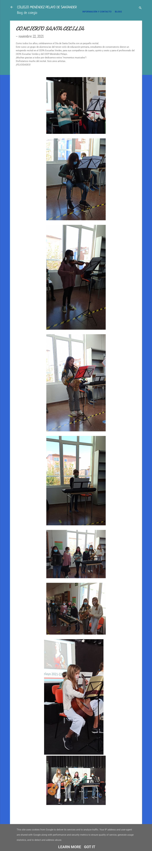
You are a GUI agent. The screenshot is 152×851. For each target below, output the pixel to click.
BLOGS (118, 11)
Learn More (69, 847)
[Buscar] (140, 8)
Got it (89, 847)
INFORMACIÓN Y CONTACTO (96, 11)
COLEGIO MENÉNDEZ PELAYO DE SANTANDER (47, 7)
